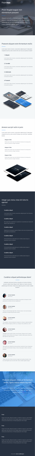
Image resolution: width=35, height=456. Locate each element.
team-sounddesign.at (20, 453)
